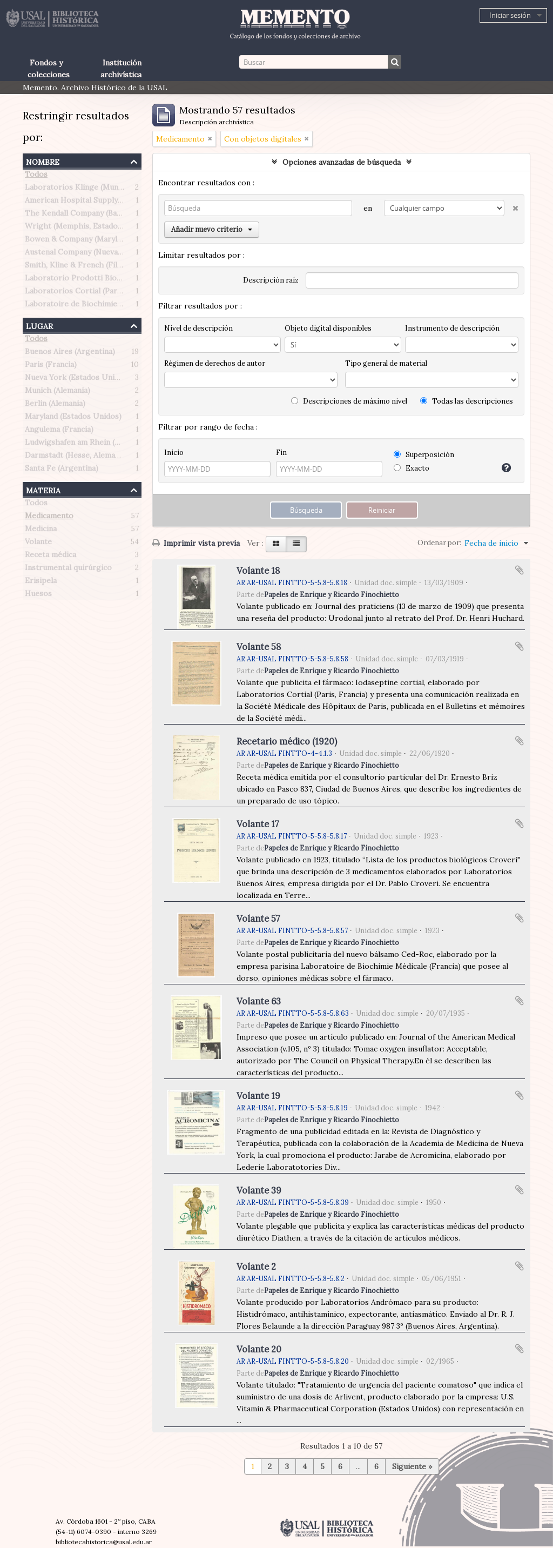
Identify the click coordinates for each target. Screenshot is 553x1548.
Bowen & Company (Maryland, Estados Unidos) (109, 241)
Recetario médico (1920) (287, 741)
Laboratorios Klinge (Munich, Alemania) (96, 189)
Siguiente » (412, 1466)
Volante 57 (258, 918)
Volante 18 (258, 570)
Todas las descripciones (466, 401)
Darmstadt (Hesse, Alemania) (76, 457)
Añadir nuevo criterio (211, 229)
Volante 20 (259, 1349)
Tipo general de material (386, 363)
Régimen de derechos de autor (214, 363)
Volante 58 (259, 646)
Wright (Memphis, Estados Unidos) (88, 228)
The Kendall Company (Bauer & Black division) (107, 215)
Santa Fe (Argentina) (61, 470)
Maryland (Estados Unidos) (73, 418)
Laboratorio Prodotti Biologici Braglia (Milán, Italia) (118, 280)
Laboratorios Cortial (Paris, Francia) (90, 293)
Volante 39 (259, 1190)
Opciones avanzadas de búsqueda (341, 162)
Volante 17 (258, 824)
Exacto (411, 468)
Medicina (41, 530)
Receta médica (50, 556)
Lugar (39, 325)
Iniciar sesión (510, 15)
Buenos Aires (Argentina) (70, 353)
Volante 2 (256, 1266)
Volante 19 (258, 1095)
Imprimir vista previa (196, 543)
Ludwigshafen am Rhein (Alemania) (87, 444)
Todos (36, 176)
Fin (281, 452)
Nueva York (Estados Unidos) (77, 379)
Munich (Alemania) (57, 392)
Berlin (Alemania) (55, 405)
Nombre (42, 160)
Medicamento (49, 517)
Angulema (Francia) (59, 431)
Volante (38, 543)
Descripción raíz (271, 280)
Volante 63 (259, 1001)
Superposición (424, 454)
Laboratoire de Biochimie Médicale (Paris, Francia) (116, 306)
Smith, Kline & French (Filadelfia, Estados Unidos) (114, 267)
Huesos (38, 595)
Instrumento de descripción (452, 328)
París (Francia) (51, 366)
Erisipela (41, 582)
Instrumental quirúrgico (68, 569)
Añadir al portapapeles (519, 570)
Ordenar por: (439, 542)
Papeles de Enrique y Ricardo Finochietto (331, 594)
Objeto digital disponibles (328, 328)
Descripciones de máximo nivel (349, 401)
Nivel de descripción (198, 328)
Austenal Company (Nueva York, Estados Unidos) (112, 254)
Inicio (174, 452)
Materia (43, 489)
